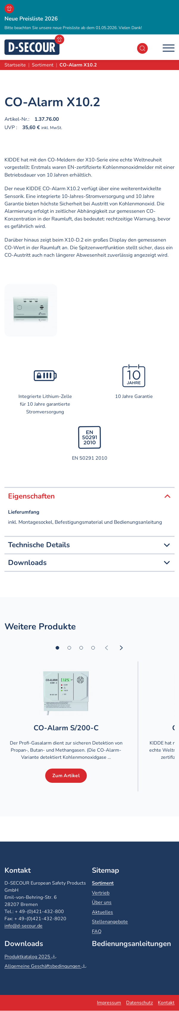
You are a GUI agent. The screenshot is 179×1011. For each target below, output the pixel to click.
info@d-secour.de (23, 926)
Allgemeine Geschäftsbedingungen (45, 966)
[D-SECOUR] (31, 47)
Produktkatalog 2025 (30, 956)
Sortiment (103, 883)
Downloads (89, 562)
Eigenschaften (89, 496)
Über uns (102, 902)
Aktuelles (102, 912)
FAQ (96, 931)
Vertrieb (100, 893)
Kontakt (166, 1002)
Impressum (109, 1002)
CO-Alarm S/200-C (65, 728)
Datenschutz (139, 1002)
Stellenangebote (110, 921)
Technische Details (89, 545)
